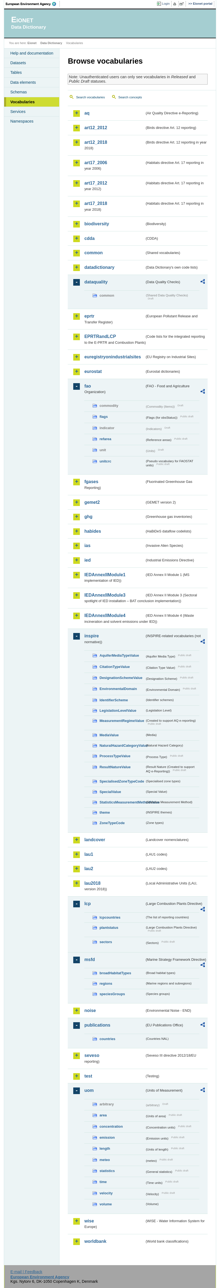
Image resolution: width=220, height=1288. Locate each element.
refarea (105, 439)
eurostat (93, 371)
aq (86, 113)
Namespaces (21, 121)
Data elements (23, 82)
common (93, 252)
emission (107, 1137)
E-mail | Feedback (26, 1272)
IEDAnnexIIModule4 (104, 615)
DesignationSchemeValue (120, 678)
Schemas (18, 92)
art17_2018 (95, 203)
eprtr (89, 316)
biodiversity (96, 223)
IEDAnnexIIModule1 (104, 574)
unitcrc (105, 461)
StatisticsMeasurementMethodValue (122, 802)
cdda (89, 238)
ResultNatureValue (115, 767)
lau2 (88, 868)
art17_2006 (95, 162)
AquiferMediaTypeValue (119, 655)
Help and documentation (31, 53)
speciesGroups (112, 994)
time (103, 1182)
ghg (88, 516)
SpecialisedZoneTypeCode (121, 781)
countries (107, 1039)
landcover (94, 839)
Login (166, 3)
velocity (106, 1193)
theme (104, 812)
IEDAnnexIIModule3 (104, 595)
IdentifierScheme (113, 700)
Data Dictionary (51, 43)
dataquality (95, 282)
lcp (87, 903)
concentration (111, 1126)
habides (92, 531)
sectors (105, 942)
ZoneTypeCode (111, 823)
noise (90, 1010)
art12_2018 (95, 142)
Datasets (18, 63)
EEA (33, 4)
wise (89, 1221)
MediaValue (109, 735)
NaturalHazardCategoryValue (122, 745)
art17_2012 (95, 183)
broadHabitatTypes (115, 973)
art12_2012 (95, 127)
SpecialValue (110, 792)
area (103, 1115)
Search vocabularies (90, 97)
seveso (91, 1055)
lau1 (88, 854)
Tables (16, 72)
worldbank (95, 1241)
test (88, 1076)
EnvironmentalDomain (118, 689)
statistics (107, 1171)
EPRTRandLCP (100, 336)
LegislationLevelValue (117, 710)
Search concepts (130, 97)
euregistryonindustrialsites (112, 357)
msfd (89, 959)
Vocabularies (22, 102)
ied (87, 560)
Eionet (32, 43)
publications (97, 1025)
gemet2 (92, 502)
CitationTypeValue (114, 667)
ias (87, 545)
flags (103, 417)
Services (17, 111)
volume (105, 1204)
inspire (91, 636)
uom (89, 1090)
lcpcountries (109, 917)
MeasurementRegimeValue (121, 721)
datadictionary (99, 267)
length (104, 1148)
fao (87, 386)
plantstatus (108, 928)
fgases (91, 481)
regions (105, 983)
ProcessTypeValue (114, 756)
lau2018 (92, 883)
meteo (104, 1160)
